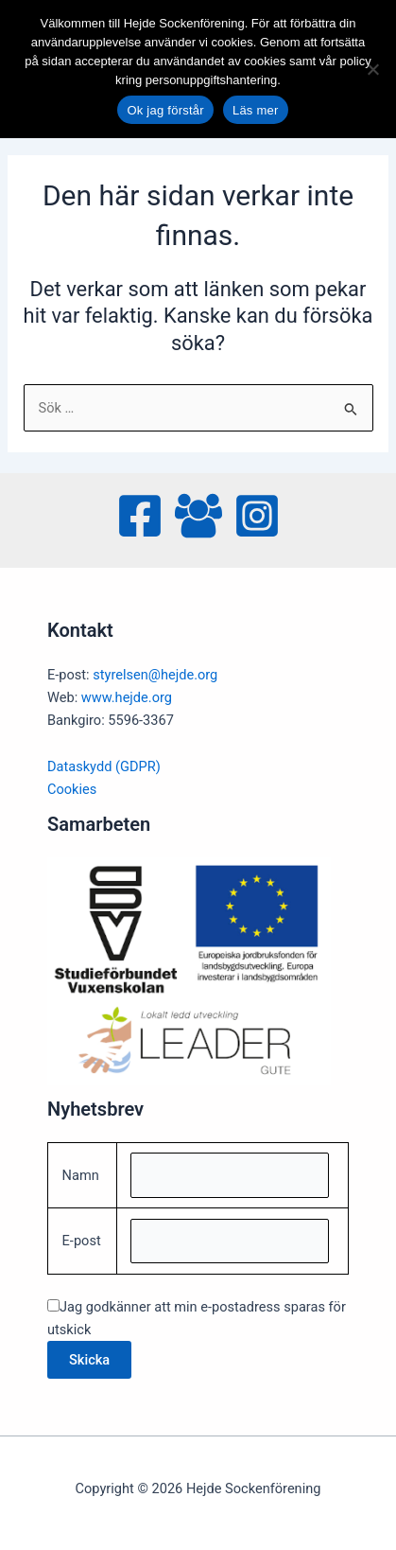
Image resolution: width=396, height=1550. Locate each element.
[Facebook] (140, 515)
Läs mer (255, 110)
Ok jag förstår (165, 110)
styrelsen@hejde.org (155, 674)
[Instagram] (257, 515)
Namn (80, 1175)
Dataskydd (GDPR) (104, 766)
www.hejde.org (126, 697)
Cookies (71, 789)
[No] (372, 69)
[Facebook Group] (198, 515)
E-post (81, 1240)
